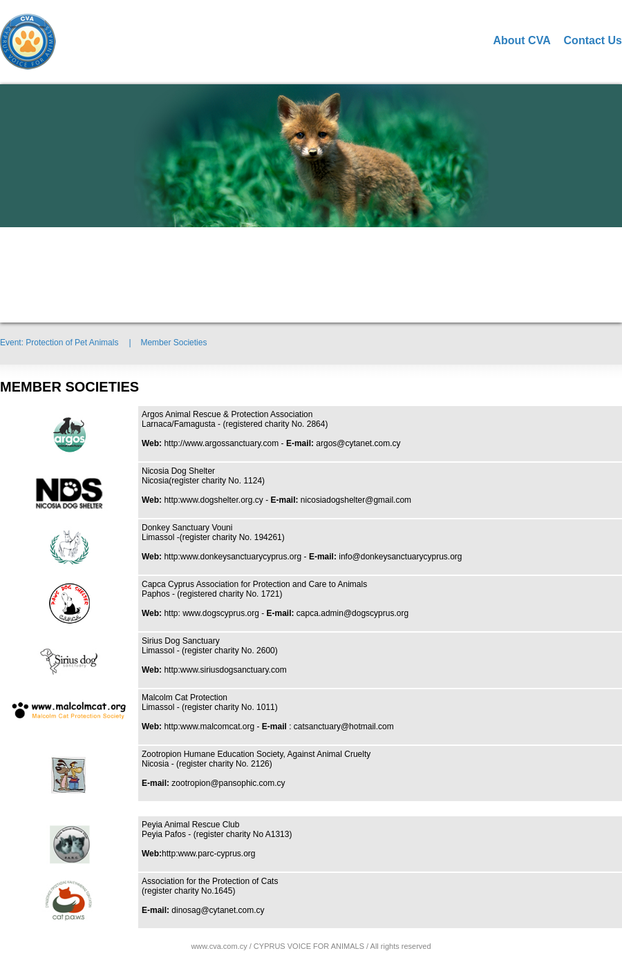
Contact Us (593, 40)
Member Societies (173, 342)
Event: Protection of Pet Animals (59, 342)
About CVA (521, 40)
